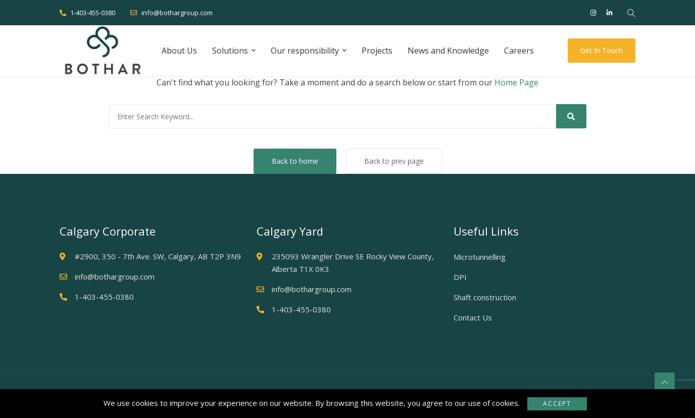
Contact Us (473, 317)
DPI (460, 277)
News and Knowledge (448, 50)
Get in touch (601, 50)
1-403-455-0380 (87, 12)
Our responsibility (305, 50)
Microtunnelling (480, 257)
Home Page (516, 82)
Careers (519, 50)
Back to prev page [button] (394, 161)
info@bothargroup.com (171, 12)
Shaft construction (485, 297)
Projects (377, 50)
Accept (557, 403)
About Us (179, 50)
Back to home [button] (295, 161)
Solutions (230, 50)
